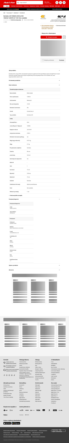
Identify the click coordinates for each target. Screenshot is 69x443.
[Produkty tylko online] (7, 393)
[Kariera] (52, 379)
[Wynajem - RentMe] (39, 369)
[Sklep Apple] (37, 385)
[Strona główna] (4, 13)
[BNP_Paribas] (33, 410)
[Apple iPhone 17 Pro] (55, 392)
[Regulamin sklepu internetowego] (25, 370)
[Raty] (36, 365)
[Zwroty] (20, 365)
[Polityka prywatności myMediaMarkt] (38, 436)
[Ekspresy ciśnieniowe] (23, 392)
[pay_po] (27, 410)
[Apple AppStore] (7, 423)
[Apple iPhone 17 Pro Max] (56, 390)
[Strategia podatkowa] (55, 372)
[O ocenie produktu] (23, 20)
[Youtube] (7, 375)
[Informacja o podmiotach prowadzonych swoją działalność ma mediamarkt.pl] (26, 377)
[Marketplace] (53, 378)
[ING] (60, 410)
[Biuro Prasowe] (54, 367)
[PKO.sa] (21, 415)
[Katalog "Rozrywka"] (7, 395)
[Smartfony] (21, 394)
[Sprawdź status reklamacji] (24, 367)
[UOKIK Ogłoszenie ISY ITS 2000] (37, 432)
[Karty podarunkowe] (39, 376)
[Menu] (6, 6)
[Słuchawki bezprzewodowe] (24, 401)
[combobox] (31, 2)
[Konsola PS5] (21, 385)
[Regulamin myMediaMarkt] (21, 430)
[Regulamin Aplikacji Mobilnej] (32, 430)
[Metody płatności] (38, 363)
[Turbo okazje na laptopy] (8, 397)
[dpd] (5, 410)
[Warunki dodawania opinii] (35, 434)
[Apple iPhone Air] (54, 394)
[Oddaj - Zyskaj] (38, 367)
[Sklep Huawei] (37, 397)
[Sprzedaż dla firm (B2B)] (23, 369)
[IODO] (21, 432)
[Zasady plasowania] (27, 432)
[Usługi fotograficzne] (39, 370)
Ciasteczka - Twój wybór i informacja (58, 431)
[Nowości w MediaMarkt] (55, 399)
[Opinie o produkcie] (6, 19)
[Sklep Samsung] (38, 401)
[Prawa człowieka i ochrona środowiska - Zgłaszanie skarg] (26, 373)
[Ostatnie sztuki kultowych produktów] (10, 391)
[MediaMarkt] (9, 2)
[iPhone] (20, 387)
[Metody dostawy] (38, 361)
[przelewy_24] (21, 410)
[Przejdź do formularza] (10, 367)
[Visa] (38, 410)
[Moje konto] (56, 2)
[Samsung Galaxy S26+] (55, 387)
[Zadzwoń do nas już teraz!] (11, 363)
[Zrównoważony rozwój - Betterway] (58, 369)
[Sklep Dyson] (37, 394)
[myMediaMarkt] (54, 363)
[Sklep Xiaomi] (37, 387)
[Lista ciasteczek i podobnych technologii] (10, 434)
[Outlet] (4, 388)
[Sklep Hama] (37, 396)
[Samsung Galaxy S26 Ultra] (56, 385)
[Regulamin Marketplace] (43, 430)
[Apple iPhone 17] (54, 396)
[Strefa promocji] (6, 385)
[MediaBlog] (53, 365)
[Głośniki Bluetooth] (22, 399)
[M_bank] (55, 410)
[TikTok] (15, 375)
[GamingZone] (53, 401)
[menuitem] (17, 6)
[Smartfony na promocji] (7, 387)
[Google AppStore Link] (16, 423)
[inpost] (11, 410)
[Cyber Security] (54, 376)
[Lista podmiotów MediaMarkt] (24, 434)
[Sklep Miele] (37, 399)
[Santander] (27, 415)
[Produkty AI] (53, 403)
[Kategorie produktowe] (39, 378)
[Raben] (5, 415)
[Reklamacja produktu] (23, 363)
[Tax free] (37, 379)
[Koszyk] (64, 2)
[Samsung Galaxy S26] (55, 388)
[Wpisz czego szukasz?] (18, 2)
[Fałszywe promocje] (6, 432)
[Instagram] (10, 375)
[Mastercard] (44, 410)
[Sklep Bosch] (37, 388)
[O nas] (52, 361)
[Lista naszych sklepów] (55, 370)
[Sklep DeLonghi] (38, 390)
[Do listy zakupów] (60, 2)
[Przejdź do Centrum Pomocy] (11, 370)
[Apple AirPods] (22, 397)
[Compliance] (53, 374)
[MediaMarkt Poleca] (55, 397)
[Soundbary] (21, 396)
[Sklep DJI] (37, 392)
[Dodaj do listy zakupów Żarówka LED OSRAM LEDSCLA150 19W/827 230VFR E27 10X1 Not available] (64, 37)
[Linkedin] (12, 375)
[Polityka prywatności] (15, 432)
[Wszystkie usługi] (38, 374)
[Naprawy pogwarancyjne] (40, 372)
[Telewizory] (21, 388)
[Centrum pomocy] (22, 361)
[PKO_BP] (49, 410)
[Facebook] (4, 375)
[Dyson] (20, 390)
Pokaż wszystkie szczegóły (15, 195)
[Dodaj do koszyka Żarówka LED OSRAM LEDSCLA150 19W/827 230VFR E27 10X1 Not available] (51, 37)
